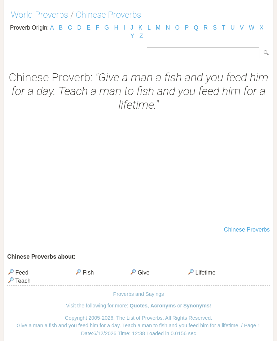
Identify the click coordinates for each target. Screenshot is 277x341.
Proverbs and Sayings (138, 294)
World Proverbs (39, 15)
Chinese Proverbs (108, 15)
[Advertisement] (138, 169)
